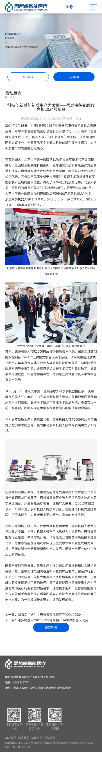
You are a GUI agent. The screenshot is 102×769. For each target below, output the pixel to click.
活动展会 (73, 77)
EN (71, 6)
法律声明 (36, 741)
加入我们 (10, 741)
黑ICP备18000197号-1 (19, 750)
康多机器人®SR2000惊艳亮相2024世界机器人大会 (53, 620)
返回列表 (51, 627)
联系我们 (23, 741)
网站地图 (49, 741)
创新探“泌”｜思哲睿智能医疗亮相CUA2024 (50, 614)
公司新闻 (28, 77)
